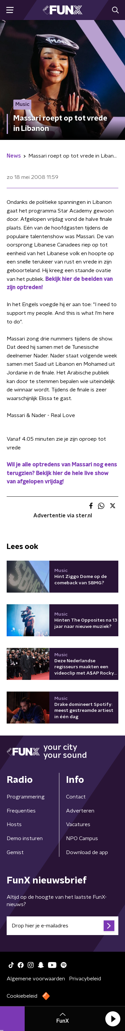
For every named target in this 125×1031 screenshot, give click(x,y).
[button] (112, 1018)
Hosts (14, 824)
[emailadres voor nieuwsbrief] (62, 925)
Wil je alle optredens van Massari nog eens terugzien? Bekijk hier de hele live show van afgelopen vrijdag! (62, 473)
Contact (76, 796)
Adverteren (80, 810)
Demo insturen (25, 838)
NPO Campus (82, 838)
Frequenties (21, 810)
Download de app (87, 852)
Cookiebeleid (22, 996)
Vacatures (78, 824)
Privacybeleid (85, 978)
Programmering (26, 796)
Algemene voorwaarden (36, 978)
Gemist (15, 852)
